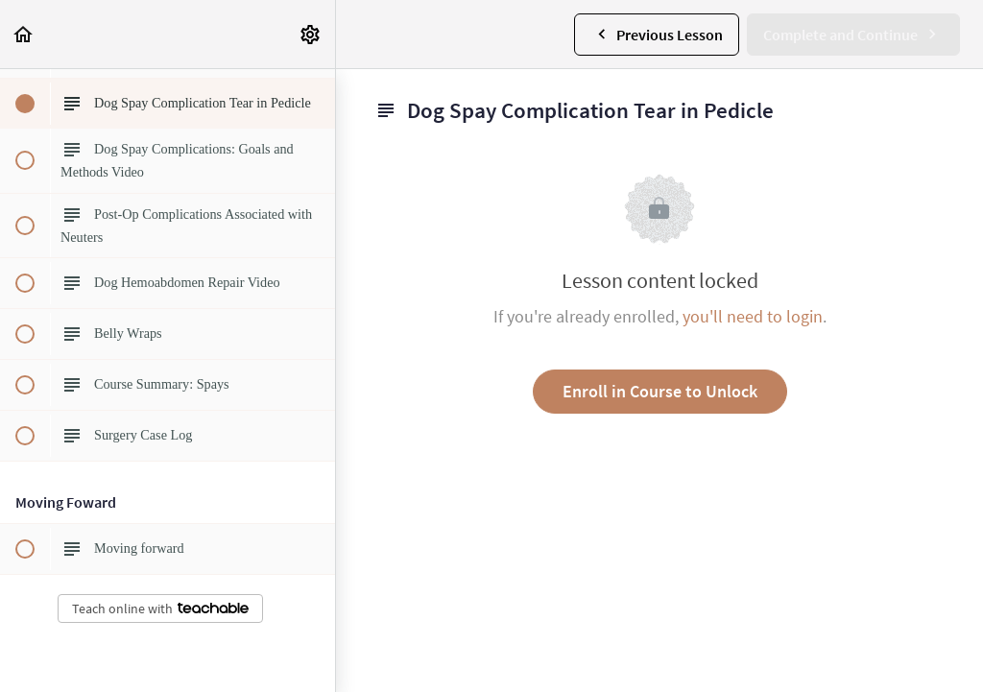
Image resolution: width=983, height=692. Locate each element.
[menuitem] (311, 34)
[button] (24, 34)
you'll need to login (753, 316)
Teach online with (160, 608)
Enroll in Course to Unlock (660, 391)
